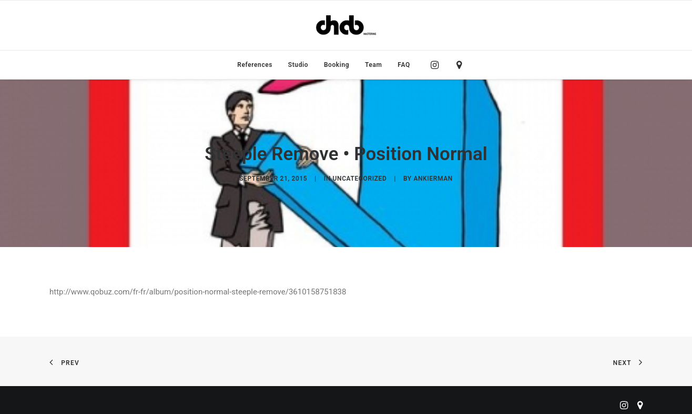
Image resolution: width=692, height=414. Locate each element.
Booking (336, 64)
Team (373, 64)
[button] (437, 65)
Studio (298, 64)
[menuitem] (254, 65)
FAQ (404, 64)
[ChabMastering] (346, 25)
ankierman (432, 176)
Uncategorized (360, 176)
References (254, 64)
